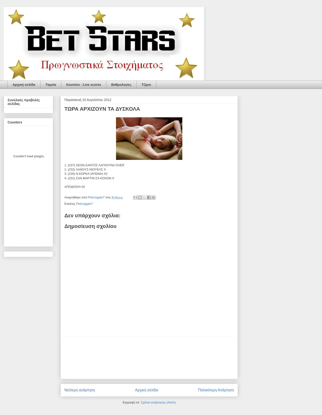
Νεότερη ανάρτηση (79, 390)
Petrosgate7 (84, 203)
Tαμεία (50, 85)
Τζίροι (146, 85)
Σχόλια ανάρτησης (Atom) (158, 402)
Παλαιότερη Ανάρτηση (216, 390)
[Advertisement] (149, 357)
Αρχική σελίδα (24, 85)
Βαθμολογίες (121, 85)
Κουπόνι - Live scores (83, 85)
